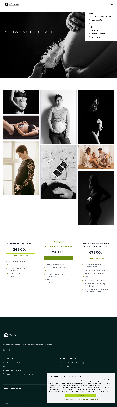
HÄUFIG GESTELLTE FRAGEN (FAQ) (72, 363)
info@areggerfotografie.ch (12, 370)
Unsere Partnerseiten (96, 34)
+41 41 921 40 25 (8, 367)
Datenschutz (83, 400)
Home (90, 13)
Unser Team (93, 30)
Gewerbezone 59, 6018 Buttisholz (14, 363)
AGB (61, 370)
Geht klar (80, 395)
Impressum (94, 400)
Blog (90, 23)
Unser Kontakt (94, 37)
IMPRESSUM (64, 367)
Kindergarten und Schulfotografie (101, 17)
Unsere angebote (95, 20)
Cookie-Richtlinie (69, 400)
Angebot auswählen (20, 255)
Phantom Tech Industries (37, 403)
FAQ (90, 27)
